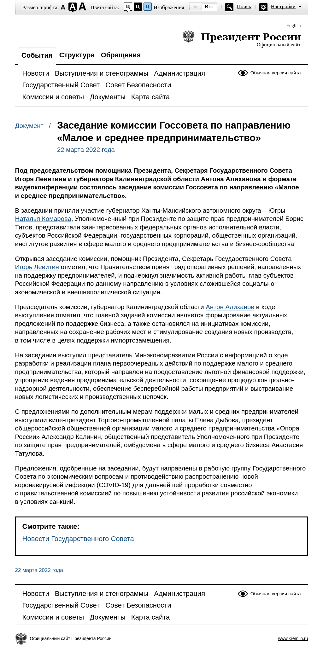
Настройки (283, 6)
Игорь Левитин (37, 266)
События (37, 55)
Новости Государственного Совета (78, 539)
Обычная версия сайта (275, 72)
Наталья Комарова (43, 218)
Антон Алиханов (230, 306)
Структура (77, 55)
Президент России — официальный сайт (242, 39)
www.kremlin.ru (293, 638)
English (293, 25)
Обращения (121, 55)
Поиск (244, 6)
